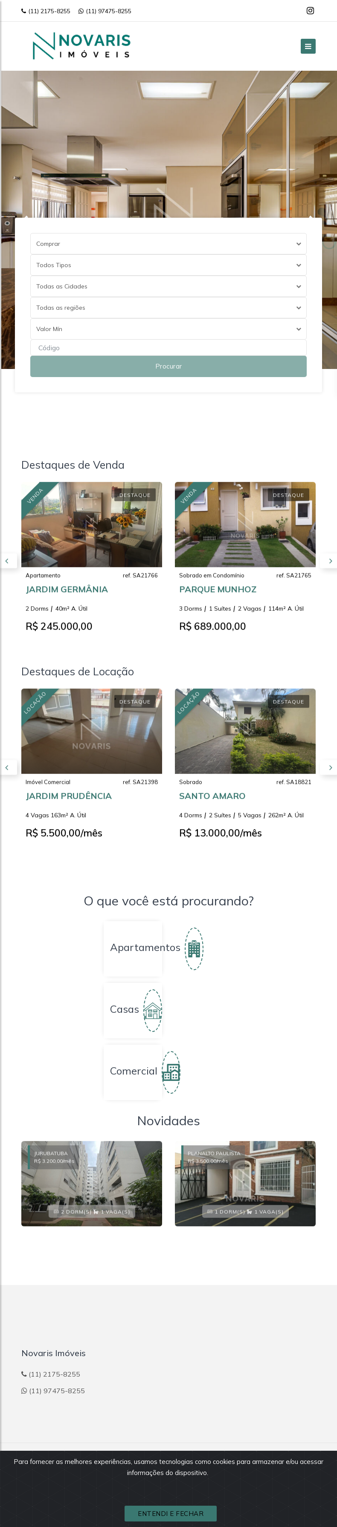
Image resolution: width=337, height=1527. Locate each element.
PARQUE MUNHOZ (217, 596)
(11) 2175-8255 (45, 11)
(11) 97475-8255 (104, 11)
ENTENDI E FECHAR (170, 1514)
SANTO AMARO (212, 803)
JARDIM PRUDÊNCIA (69, 803)
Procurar (168, 366)
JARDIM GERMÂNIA (67, 596)
